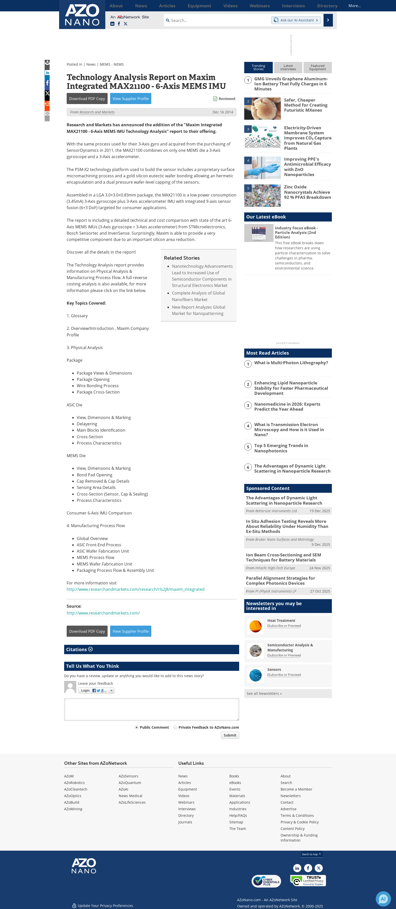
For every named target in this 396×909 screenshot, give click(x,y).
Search (286, 782)
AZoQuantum (130, 782)
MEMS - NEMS (112, 64)
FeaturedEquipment (317, 67)
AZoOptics (72, 795)
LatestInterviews (288, 67)
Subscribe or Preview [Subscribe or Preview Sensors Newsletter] (284, 663)
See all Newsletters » (264, 682)
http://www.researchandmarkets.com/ (103, 613)
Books (234, 776)
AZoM (69, 776)
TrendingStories (258, 67)
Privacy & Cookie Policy (300, 822)
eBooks (235, 782)
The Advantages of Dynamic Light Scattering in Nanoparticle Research (289, 462)
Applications (239, 802)
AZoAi (123, 789)
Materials (237, 795)
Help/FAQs (238, 815)
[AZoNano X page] (125, 24)
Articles (184, 782)
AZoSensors (128, 776)
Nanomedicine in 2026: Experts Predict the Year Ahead (291, 401)
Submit (230, 735)
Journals (185, 822)
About (286, 776)
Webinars (186, 802)
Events (234, 789)
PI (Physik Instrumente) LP (275, 580)
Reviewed (227, 98)
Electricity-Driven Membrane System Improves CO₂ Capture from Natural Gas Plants (307, 133)
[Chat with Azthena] (383, 898)
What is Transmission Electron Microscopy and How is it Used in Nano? (292, 421)
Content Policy (293, 828)
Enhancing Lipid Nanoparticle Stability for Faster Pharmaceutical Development (292, 380)
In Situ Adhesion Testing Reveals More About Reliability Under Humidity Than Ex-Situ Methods (288, 518)
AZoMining (73, 808)
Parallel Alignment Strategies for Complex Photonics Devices (286, 570)
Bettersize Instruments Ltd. (276, 504)
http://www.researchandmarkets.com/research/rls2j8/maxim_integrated (136, 589)
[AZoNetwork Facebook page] (119, 24)
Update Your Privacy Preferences (102, 902)
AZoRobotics (74, 782)
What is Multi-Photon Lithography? (287, 358)
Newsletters (291, 795)
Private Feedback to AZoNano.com (209, 727)
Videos (183, 795)
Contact (287, 802)
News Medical (130, 795)
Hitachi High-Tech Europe (275, 558)
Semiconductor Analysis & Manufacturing (290, 637)
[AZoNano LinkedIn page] (112, 24)
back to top (311, 854)
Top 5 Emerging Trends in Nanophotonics (278, 441)
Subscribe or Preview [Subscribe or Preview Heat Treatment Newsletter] (284, 614)
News (91, 64)
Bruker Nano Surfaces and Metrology (284, 530)
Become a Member (296, 789)
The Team (237, 828)
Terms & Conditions (297, 815)
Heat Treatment (281, 609)
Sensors (274, 658)
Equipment (187, 789)
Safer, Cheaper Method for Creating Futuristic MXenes (306, 103)
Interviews (187, 808)
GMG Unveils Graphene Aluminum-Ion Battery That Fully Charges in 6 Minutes (292, 80)
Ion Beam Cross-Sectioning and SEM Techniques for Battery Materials (279, 548)
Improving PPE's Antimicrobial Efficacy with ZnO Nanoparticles (307, 159)
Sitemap (236, 822)
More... (325, 5)
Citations (79, 649)
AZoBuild (71, 802)
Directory (186, 815)
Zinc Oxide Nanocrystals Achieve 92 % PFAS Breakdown (307, 187)
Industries (237, 808)
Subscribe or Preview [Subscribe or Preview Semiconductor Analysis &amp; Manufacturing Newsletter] (284, 644)
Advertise (288, 808)
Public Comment (154, 727)
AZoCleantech (75, 789)
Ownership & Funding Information (299, 838)
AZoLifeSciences (132, 802)
